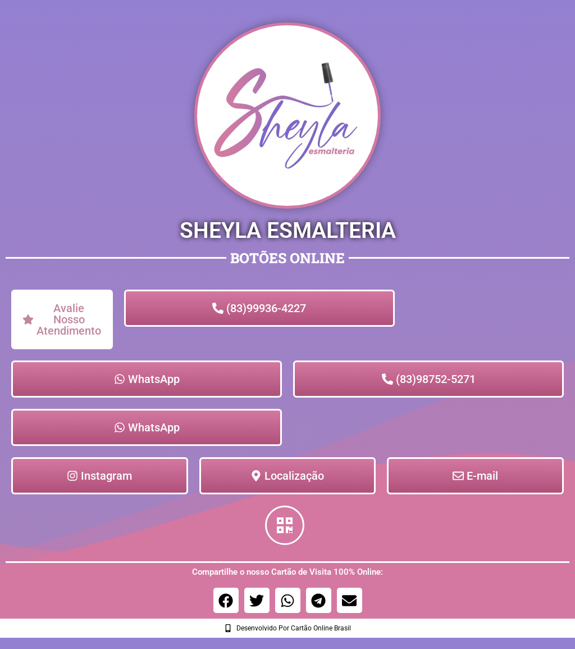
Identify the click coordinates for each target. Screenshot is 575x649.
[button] (226, 600)
